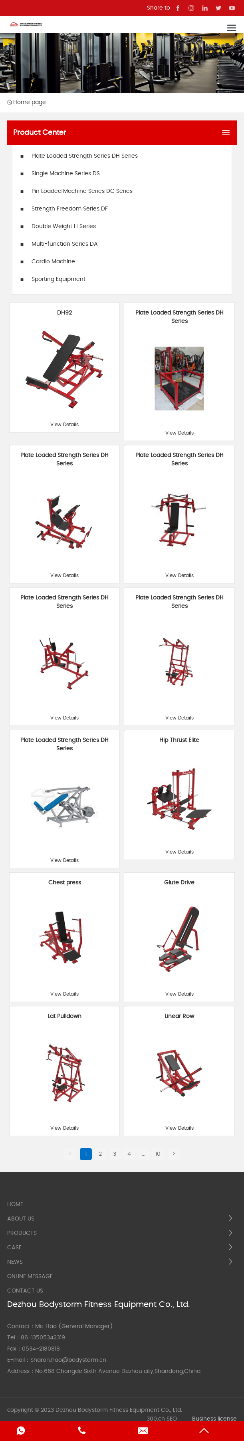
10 (158, 1154)
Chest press (64, 883)
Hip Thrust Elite (179, 740)
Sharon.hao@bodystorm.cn (68, 1360)
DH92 (64, 313)
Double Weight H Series (64, 226)
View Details (64, 424)
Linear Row (179, 1016)
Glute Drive (179, 883)
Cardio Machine (53, 262)
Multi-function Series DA (65, 244)
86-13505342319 (43, 1338)
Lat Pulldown (64, 1016)
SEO (172, 1419)
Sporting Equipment (58, 279)
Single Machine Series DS (66, 173)
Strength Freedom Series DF (70, 209)
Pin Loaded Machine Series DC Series (82, 191)
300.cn (156, 1419)
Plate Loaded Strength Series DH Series (85, 156)
